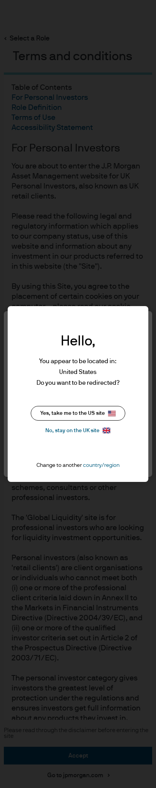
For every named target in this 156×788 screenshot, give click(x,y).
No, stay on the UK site (77, 430)
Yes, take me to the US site (78, 413)
